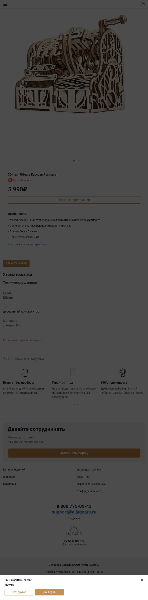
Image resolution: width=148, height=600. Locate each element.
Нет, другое (19, 592)
